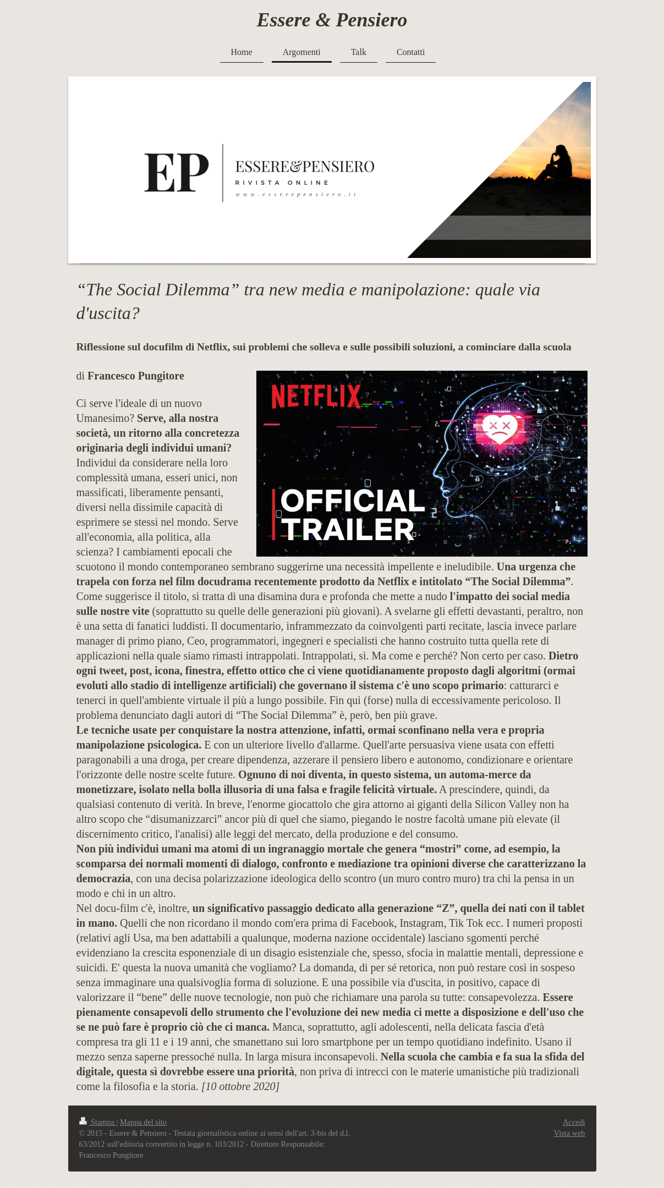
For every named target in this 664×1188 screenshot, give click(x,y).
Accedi (574, 1122)
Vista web (569, 1133)
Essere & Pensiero (332, 20)
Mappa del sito (143, 1122)
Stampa (98, 1122)
